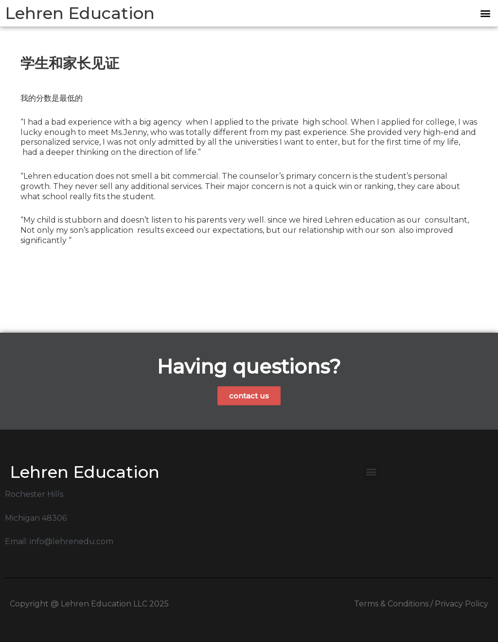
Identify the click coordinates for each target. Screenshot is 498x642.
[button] (485, 13)
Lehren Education (80, 13)
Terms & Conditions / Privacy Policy (421, 603)
